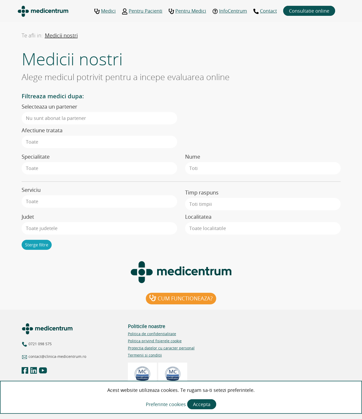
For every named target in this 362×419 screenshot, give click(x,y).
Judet (28, 216)
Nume (192, 156)
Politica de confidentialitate (152, 333)
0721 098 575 (40, 343)
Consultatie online (309, 11)
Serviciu (31, 189)
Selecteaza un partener (49, 106)
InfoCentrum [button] (230, 11)
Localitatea (198, 216)
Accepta (201, 404)
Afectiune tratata (42, 130)
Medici (105, 11)
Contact (265, 11)
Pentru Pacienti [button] (142, 11)
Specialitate (36, 156)
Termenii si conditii (145, 355)
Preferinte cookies (166, 404)
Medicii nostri (61, 35)
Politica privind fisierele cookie (155, 340)
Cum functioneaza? (181, 298)
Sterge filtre (36, 245)
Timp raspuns (202, 192)
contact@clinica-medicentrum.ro (57, 356)
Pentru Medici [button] (187, 11)
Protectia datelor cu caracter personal (161, 347)
